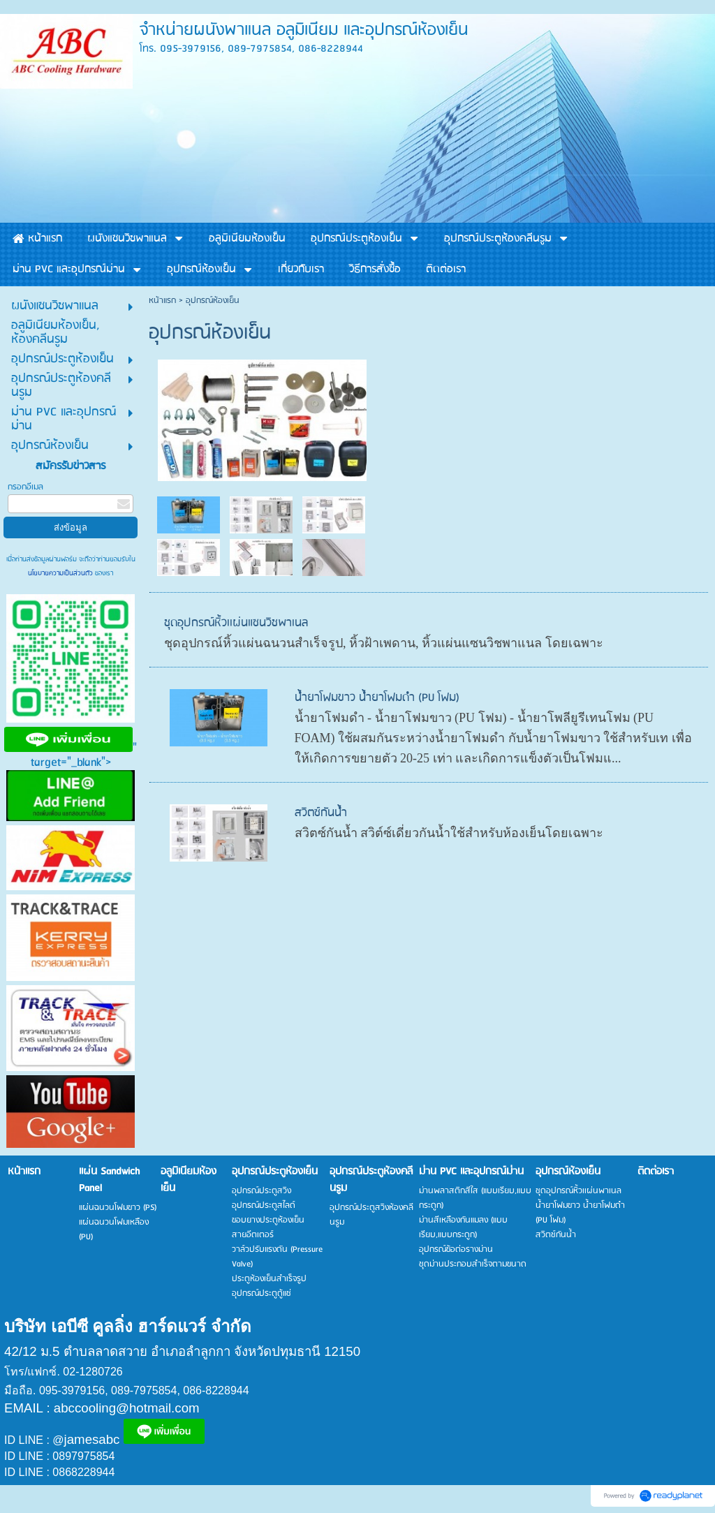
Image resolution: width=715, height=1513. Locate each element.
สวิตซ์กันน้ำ (321, 813)
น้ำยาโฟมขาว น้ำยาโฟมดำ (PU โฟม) (377, 697)
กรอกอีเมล (25, 487)
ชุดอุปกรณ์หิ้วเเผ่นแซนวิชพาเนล (236, 623)
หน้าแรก (162, 300)
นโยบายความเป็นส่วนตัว (61, 573)
